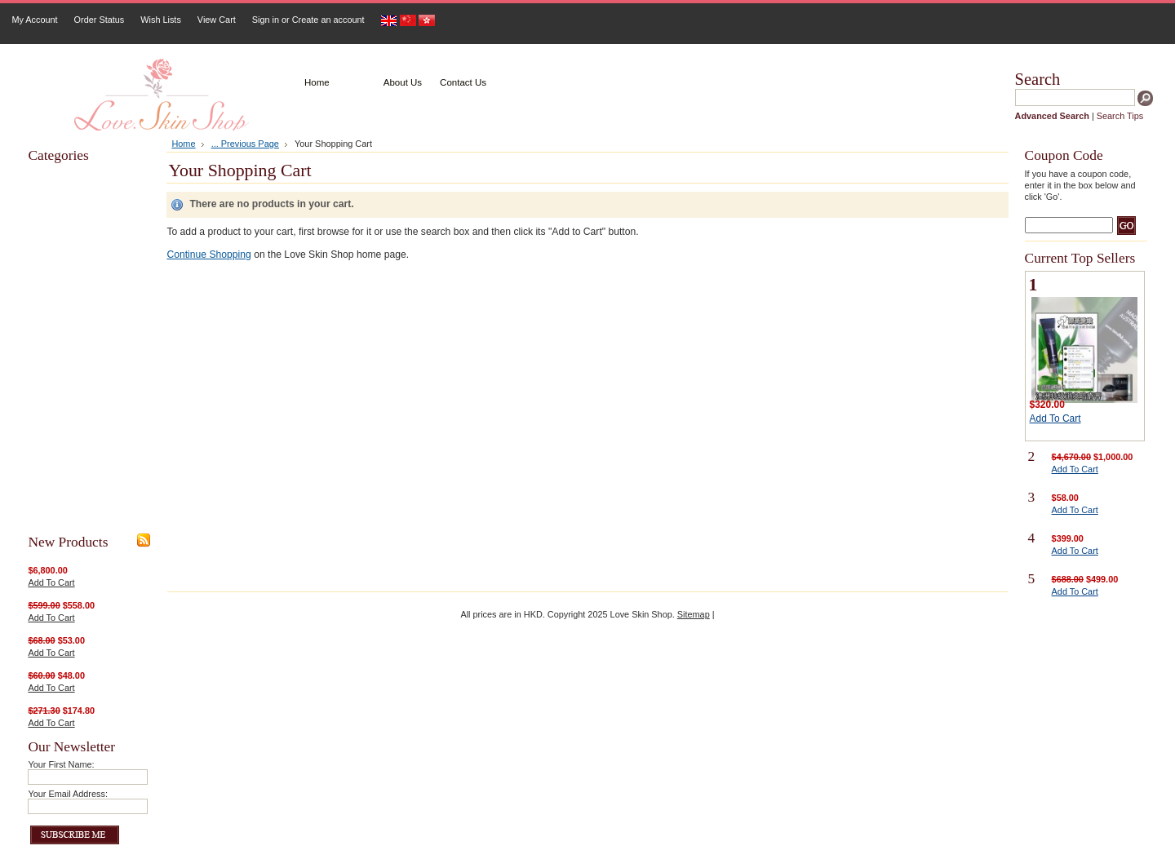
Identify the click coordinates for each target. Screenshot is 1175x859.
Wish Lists (160, 19)
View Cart (216, 19)
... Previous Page (245, 143)
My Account (34, 19)
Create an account (328, 19)
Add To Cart (51, 582)
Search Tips (1120, 116)
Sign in (265, 19)
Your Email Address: (68, 794)
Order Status (99, 19)
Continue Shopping (208, 254)
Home (183, 143)
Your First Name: (61, 764)
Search (1038, 79)
